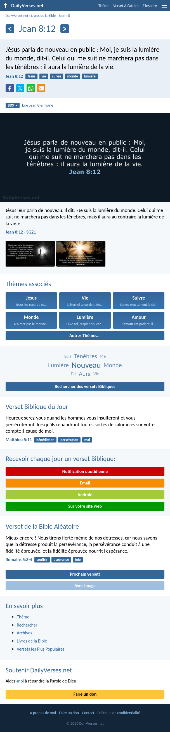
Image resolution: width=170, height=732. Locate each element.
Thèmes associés (28, 284)
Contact (88, 712)
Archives (24, 633)
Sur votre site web (85, 506)
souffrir (42, 559)
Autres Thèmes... (85, 335)
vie (43, 76)
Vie (96, 373)
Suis (68, 356)
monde (72, 76)
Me (103, 356)
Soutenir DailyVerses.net (39, 670)
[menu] (164, 7)
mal (87, 440)
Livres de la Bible (43, 15)
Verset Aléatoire (126, 5)
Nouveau (86, 365)
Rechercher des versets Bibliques (85, 386)
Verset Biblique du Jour (37, 407)
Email (85, 483)
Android (84, 494)
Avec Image (85, 585)
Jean (62, 15)
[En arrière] (10, 28)
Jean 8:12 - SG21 (21, 232)
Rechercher (27, 625)
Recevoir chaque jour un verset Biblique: (60, 459)
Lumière (58, 365)
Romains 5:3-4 (19, 559)
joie (78, 559)
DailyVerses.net (17, 15)
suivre (56, 76)
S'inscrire (150, 5)
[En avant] (64, 28)
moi (20, 681)
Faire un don (85, 694)
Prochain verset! (85, 574)
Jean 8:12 (14, 76)
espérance (61, 559)
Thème (103, 5)
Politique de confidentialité (118, 712)
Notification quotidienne (85, 471)
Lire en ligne (37, 105)
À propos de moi (43, 712)
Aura (85, 374)
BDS (13, 105)
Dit (73, 373)
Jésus (31, 76)
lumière (90, 76)
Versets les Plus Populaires (40, 649)
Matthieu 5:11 (19, 439)
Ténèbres (85, 356)
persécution (69, 440)
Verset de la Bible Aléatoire (42, 526)
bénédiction (45, 440)
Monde (112, 365)
